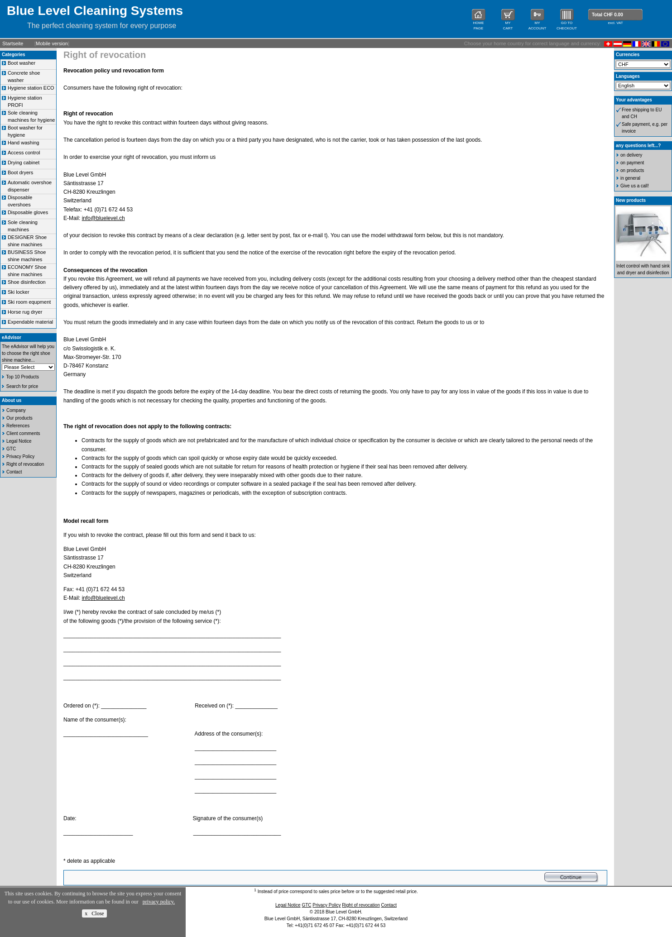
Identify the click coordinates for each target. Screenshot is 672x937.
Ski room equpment (29, 302)
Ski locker (18, 292)
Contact (14, 471)
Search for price (22, 386)
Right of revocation (25, 464)
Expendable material (30, 322)
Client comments (23, 433)
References (17, 425)
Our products (19, 418)
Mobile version (52, 43)
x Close (94, 913)
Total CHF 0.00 (607, 14)
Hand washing (23, 142)
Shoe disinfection (27, 282)
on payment (632, 162)
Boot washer (21, 63)
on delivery (631, 155)
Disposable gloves (28, 212)
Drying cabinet (23, 162)
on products (632, 170)
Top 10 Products (22, 376)
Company (16, 410)
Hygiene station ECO (31, 88)
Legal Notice (19, 441)
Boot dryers (20, 172)
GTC (11, 448)
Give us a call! (634, 185)
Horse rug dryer (25, 312)
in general (630, 178)
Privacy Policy (20, 456)
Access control (24, 152)
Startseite (12, 43)
